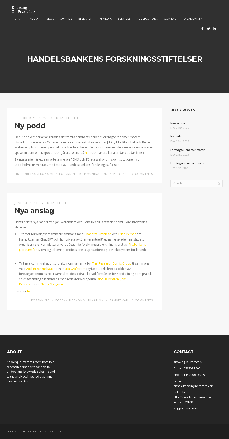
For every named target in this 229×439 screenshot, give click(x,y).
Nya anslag (34, 210)
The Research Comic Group (111, 263)
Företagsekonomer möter (187, 150)
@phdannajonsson (189, 408)
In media (105, 18)
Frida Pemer (127, 234)
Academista (193, 18)
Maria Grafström (73, 269)
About (35, 18)
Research (85, 18)
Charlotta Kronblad (97, 234)
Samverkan (119, 300)
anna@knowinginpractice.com (194, 386)
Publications (147, 18)
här (87, 152)
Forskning (40, 300)
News (50, 18)
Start (19, 18)
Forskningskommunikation (83, 174)
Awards (66, 18)
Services (124, 18)
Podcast (121, 174)
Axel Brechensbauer (40, 269)
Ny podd (30, 125)
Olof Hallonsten (108, 279)
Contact (171, 18)
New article (177, 123)
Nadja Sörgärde (52, 284)
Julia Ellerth (66, 118)
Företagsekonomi (38, 174)
